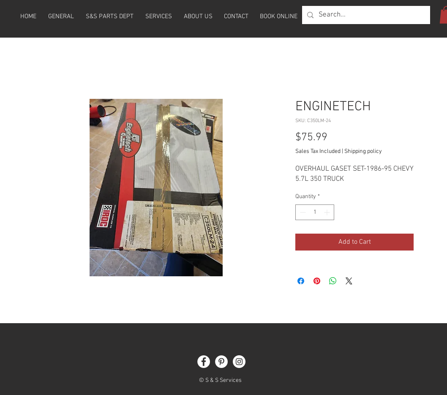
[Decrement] (302, 212)
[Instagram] (239, 361)
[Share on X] (349, 281)
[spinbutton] (314, 212)
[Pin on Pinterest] (317, 281)
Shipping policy (363, 151)
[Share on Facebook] (301, 281)
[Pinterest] (221, 361)
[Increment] (327, 212)
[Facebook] (203, 361)
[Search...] (365, 15)
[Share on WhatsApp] (333, 281)
